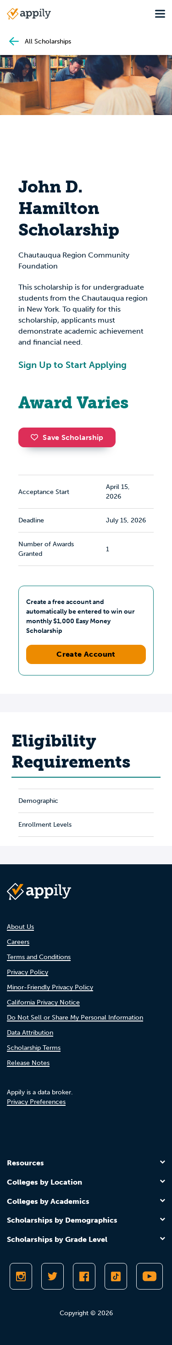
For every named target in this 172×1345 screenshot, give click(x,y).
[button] (37, 437)
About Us (20, 927)
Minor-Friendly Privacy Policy (50, 987)
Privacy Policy (27, 972)
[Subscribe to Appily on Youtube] (149, 1276)
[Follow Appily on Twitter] (52, 1276)
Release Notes (28, 1063)
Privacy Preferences (36, 1102)
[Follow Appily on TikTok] (116, 1276)
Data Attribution (30, 1033)
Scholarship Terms (34, 1048)
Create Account (86, 654)
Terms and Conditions (39, 957)
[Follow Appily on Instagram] (21, 1276)
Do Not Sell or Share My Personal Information (75, 1017)
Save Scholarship (67, 437)
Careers (18, 942)
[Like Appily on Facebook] (84, 1276)
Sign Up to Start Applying (72, 364)
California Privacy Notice (43, 1002)
